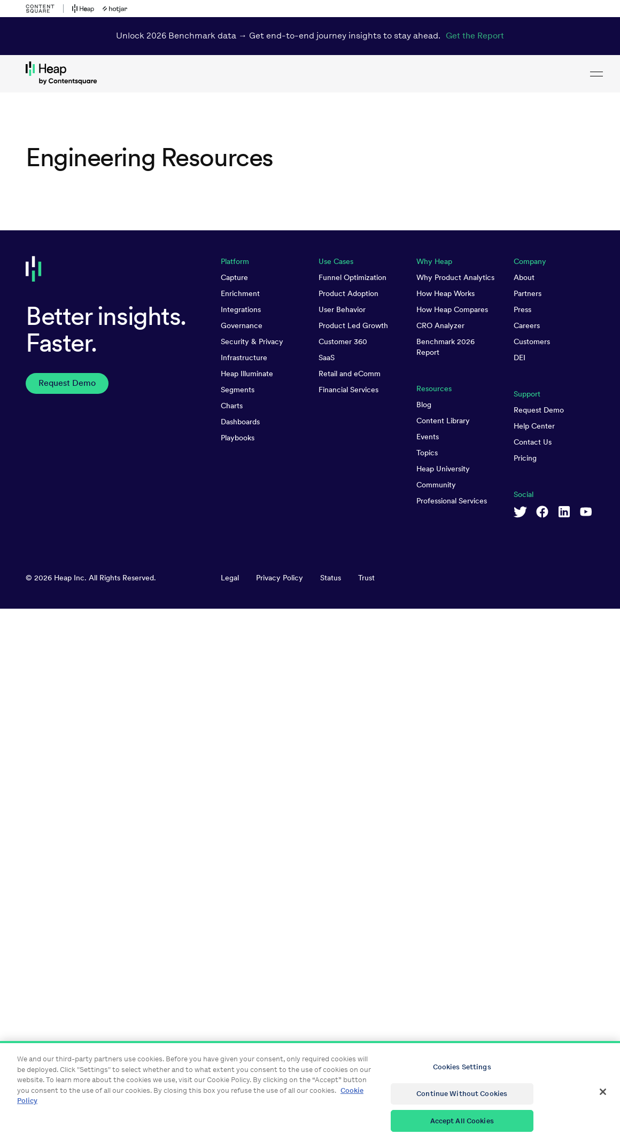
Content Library (443, 420)
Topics (427, 452)
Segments (237, 389)
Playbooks (237, 437)
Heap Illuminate (247, 373)
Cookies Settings (462, 1077)
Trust (366, 577)
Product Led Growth (353, 325)
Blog (423, 404)
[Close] (603, 1102)
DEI (519, 357)
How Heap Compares (452, 309)
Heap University (443, 468)
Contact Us (533, 442)
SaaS (327, 357)
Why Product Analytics (455, 277)
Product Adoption (348, 293)
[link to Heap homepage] (310, 73)
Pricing (525, 458)
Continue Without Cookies (461, 1104)
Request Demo (539, 410)
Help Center (534, 426)
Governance (241, 325)
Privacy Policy (279, 577)
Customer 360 (343, 341)
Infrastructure (244, 357)
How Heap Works (445, 293)
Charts (232, 405)
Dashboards (240, 421)
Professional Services (451, 500)
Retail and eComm (350, 373)
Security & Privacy (252, 341)
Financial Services (348, 389)
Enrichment (240, 293)
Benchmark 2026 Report (445, 346)
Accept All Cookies (462, 1131)
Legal (230, 577)
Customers (532, 341)
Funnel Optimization (352, 277)
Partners (527, 293)
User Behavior (342, 309)
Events (427, 436)
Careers (527, 325)
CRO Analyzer (440, 325)
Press (522, 309)
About (524, 277)
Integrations (241, 309)
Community (436, 484)
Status (330, 577)
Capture (234, 277)
